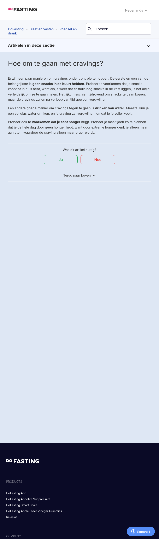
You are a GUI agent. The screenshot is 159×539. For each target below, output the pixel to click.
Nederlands (136, 10)
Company (13, 536)
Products (14, 481)
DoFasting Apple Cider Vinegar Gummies (34, 511)
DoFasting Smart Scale (21, 505)
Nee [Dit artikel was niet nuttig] (97, 159)
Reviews (12, 517)
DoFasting (16, 29)
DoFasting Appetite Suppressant (28, 499)
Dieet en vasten (41, 29)
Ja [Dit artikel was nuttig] (61, 159)
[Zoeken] (118, 29)
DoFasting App (16, 493)
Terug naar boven (79, 175)
